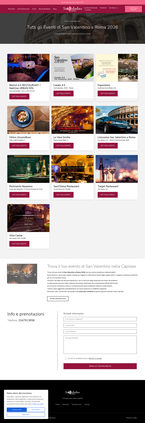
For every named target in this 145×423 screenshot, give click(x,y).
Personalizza (16, 410)
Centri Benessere (23, 9)
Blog (54, 9)
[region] (26, 405)
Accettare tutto (26, 415)
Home (67, 21)
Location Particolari (90, 8)
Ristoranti (11, 9)
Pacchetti (103, 8)
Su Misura (114, 8)
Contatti (88, 10)
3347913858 (26, 320)
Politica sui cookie (38, 405)
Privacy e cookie (95, 359)
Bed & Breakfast (44, 9)
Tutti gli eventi (77, 404)
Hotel (34, 9)
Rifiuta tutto (35, 410)
